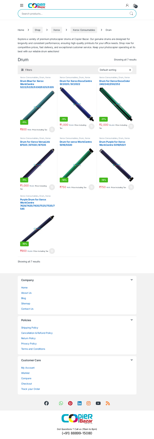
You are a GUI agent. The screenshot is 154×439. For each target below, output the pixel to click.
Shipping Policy (29, 327)
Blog (23, 298)
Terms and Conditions (33, 348)
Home (21, 29)
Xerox (56, 29)
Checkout (26, 383)
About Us (26, 292)
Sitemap (25, 303)
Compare (26, 378)
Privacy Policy (29, 343)
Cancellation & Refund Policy (37, 332)
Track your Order (30, 388)
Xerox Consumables (84, 29)
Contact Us (27, 308)
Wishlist (25, 373)
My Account (28, 367)
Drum (41, 77)
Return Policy (28, 338)
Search (131, 13)
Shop (37, 29)
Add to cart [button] (52, 129)
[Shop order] (115, 70)
